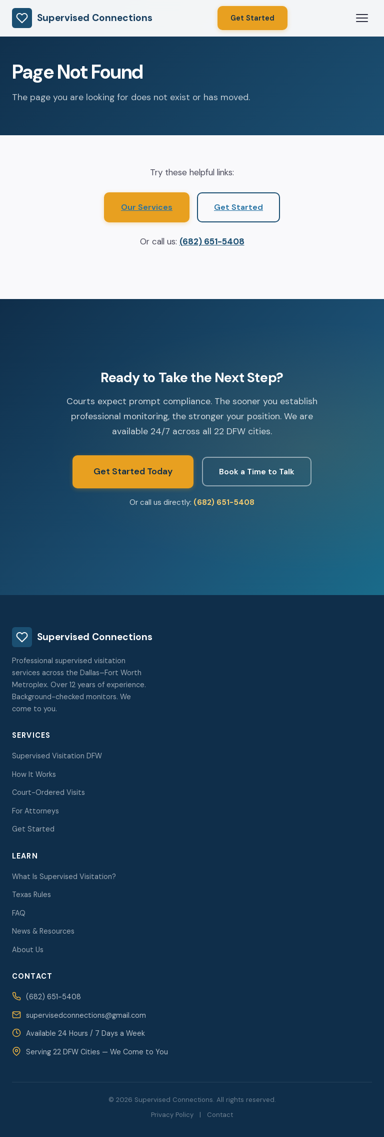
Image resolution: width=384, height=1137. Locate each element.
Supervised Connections (82, 637)
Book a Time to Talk (256, 471)
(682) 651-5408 (212, 241)
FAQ (19, 913)
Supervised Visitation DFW (57, 755)
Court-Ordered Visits (48, 792)
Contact (220, 1114)
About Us (28, 949)
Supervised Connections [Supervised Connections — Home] (82, 18)
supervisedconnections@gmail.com (86, 1015)
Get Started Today (133, 471)
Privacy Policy (172, 1114)
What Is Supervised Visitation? (64, 876)
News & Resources (43, 931)
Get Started (252, 18)
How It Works (34, 774)
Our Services (146, 207)
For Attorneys (35, 810)
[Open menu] (362, 18)
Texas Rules (31, 894)
